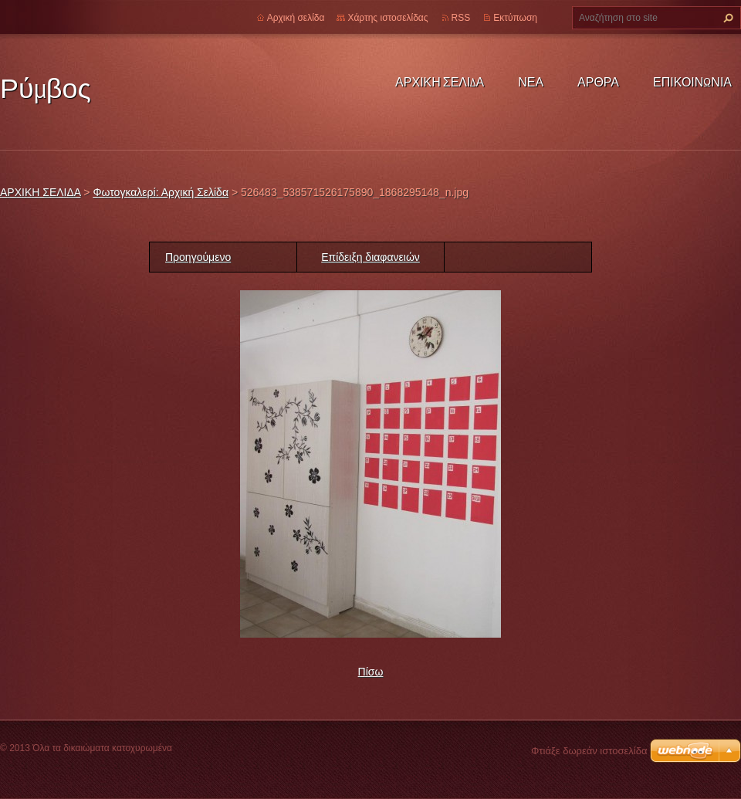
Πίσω (371, 671)
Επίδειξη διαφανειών (370, 257)
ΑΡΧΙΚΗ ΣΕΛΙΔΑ (439, 82)
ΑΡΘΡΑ (598, 82)
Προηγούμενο (198, 257)
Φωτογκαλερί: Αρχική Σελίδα (160, 192)
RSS (461, 17)
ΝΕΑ (530, 82)
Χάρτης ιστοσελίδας (387, 17)
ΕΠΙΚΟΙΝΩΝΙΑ (692, 82)
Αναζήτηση (726, 17)
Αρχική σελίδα (296, 17)
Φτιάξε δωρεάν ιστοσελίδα (589, 751)
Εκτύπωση (515, 17)
